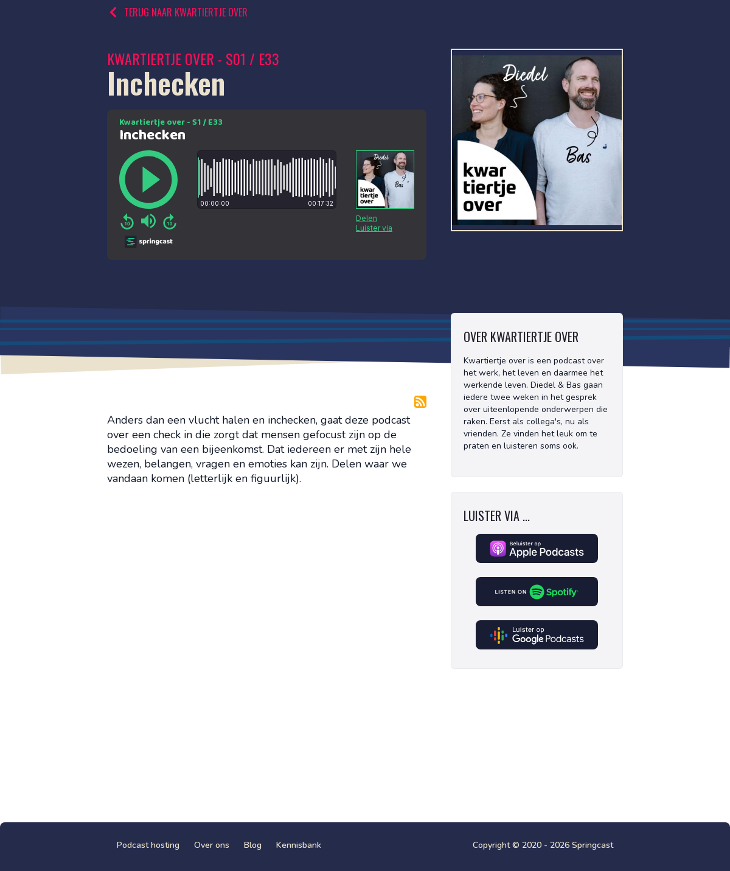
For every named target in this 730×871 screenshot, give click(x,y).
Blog (253, 845)
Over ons (211, 845)
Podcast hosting (148, 845)
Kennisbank (298, 845)
